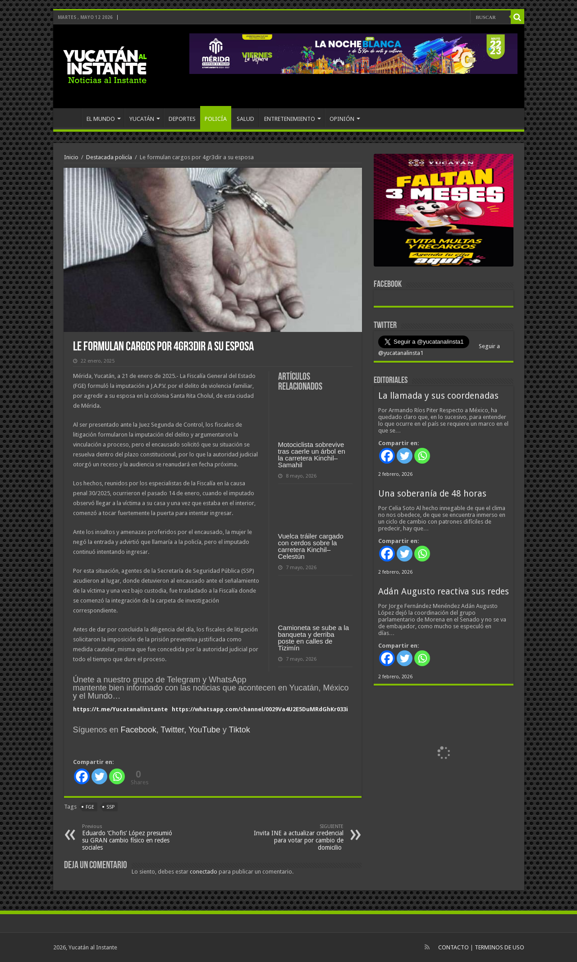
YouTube (204, 729)
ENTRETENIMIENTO (289, 118)
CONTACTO (453, 947)
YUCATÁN (141, 118)
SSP (110, 807)
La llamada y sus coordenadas (438, 396)
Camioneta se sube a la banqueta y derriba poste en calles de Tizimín (313, 638)
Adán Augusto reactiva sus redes (443, 591)
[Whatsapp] (117, 776)
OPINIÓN (342, 118)
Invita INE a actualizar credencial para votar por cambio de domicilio (297, 837)
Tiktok (239, 729)
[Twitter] (99, 776)
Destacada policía (109, 157)
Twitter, (173, 729)
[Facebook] (82, 776)
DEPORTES (182, 118)
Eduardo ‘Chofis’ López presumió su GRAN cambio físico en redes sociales (128, 837)
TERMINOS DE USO (499, 947)
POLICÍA (216, 118)
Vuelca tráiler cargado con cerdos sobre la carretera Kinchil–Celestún (310, 546)
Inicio (71, 157)
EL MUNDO (101, 118)
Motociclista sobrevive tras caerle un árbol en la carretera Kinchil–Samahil (311, 455)
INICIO (69, 117)
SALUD (245, 118)
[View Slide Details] (443, 212)
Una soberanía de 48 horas (432, 493)
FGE (90, 807)
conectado (203, 871)
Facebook (138, 729)
